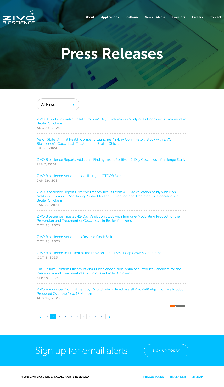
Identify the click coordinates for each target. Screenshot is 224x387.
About (89, 17)
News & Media (155, 17)
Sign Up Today (166, 350)
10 (102, 316)
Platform (132, 17)
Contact (215, 17)
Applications (110, 17)
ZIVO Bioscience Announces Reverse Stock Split (74, 237)
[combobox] (58, 104)
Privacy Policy (154, 377)
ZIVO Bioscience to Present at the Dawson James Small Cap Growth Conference (100, 253)
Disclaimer (178, 377)
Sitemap (197, 377)
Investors (178, 17)
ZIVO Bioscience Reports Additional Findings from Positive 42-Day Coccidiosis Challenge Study (111, 160)
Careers (197, 17)
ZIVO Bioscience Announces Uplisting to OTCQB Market (81, 176)
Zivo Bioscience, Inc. (44, 376)
